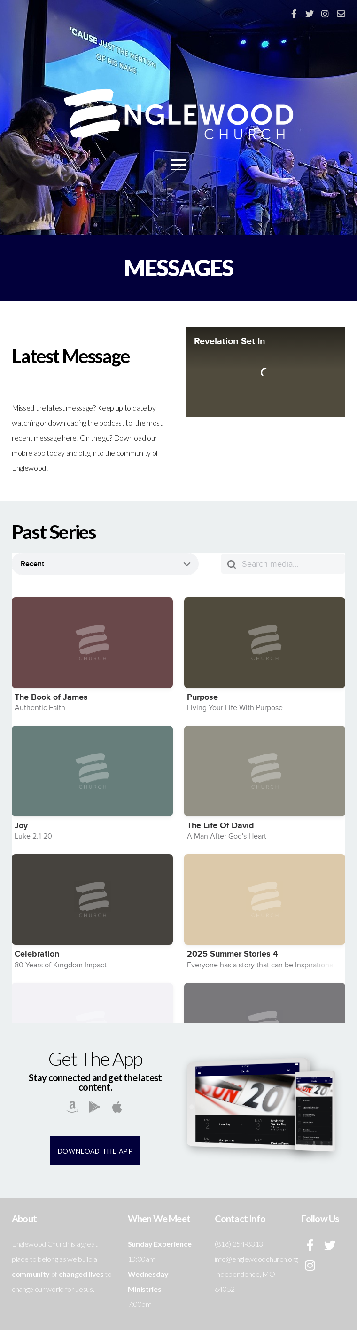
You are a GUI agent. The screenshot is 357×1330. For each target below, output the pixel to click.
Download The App (95, 1151)
